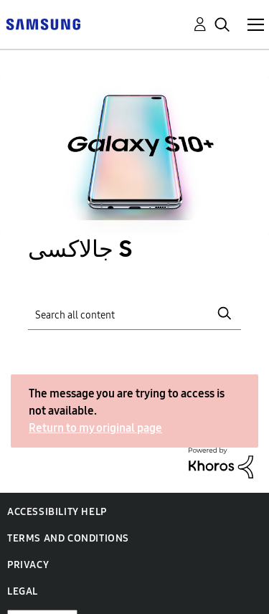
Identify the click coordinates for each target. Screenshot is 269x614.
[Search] (135, 313)
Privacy (28, 565)
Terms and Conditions (68, 538)
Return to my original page (95, 428)
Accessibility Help (57, 512)
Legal (22, 591)
